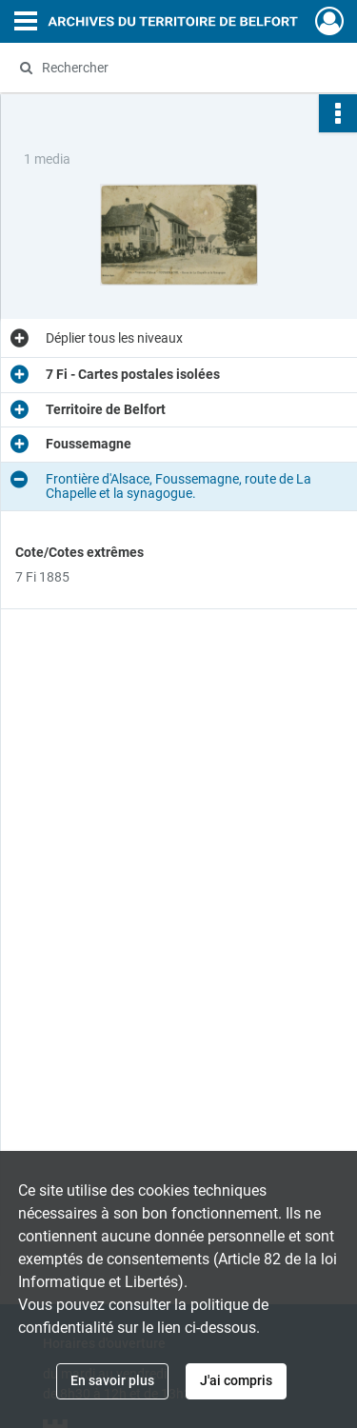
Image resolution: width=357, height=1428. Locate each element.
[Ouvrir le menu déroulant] (25, 22)
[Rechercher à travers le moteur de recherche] (176, 67)
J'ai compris (236, 1380)
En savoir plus (112, 1380)
